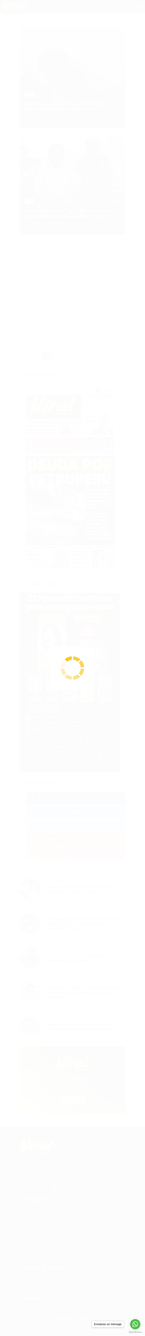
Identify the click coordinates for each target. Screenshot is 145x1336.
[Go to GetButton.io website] (135, 1332)
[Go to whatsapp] (135, 1324)
